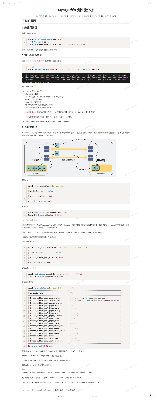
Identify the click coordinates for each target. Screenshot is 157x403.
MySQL (18, 8)
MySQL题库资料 (9, 66)
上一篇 (78, 396)
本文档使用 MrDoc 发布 (9, 77)
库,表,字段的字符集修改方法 (16, 33)
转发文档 (76, 390)
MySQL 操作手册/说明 (11, 24)
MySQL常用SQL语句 (13, 43)
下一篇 (111, 396)
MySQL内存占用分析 (11, 57)
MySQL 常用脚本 (9, 52)
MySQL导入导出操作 (13, 29)
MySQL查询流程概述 (13, 47)
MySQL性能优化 (9, 71)
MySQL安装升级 (9, 19)
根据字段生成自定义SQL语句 (16, 38)
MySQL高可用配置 (10, 15)
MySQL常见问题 (9, 62)
